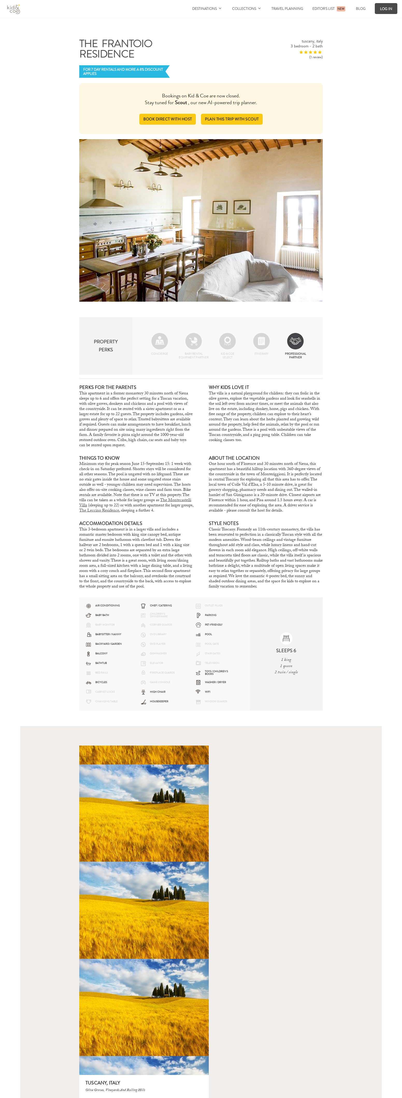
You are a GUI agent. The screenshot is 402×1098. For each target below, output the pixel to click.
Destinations (206, 8)
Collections (246, 8)
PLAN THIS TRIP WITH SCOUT (232, 119)
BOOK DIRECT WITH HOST (166, 119)
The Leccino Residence (99, 510)
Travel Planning (287, 8)
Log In (386, 8)
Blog (360, 8)
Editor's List (323, 8)
